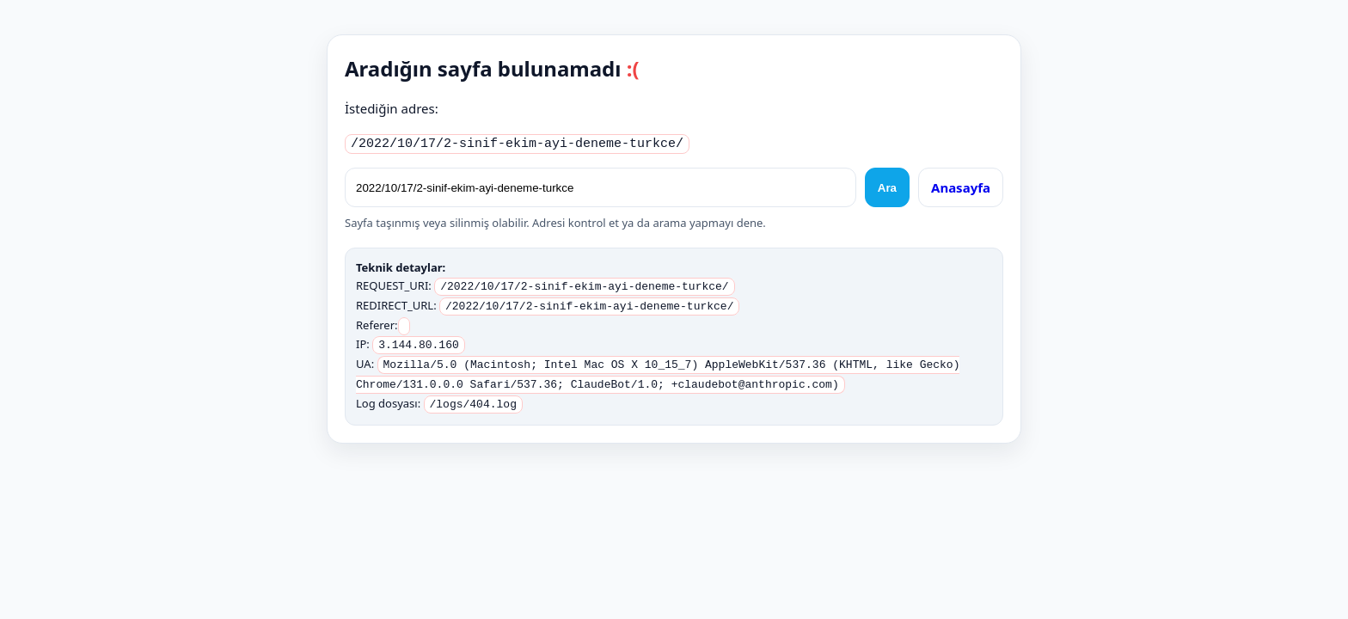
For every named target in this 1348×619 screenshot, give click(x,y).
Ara (887, 185)
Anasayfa (960, 184)
